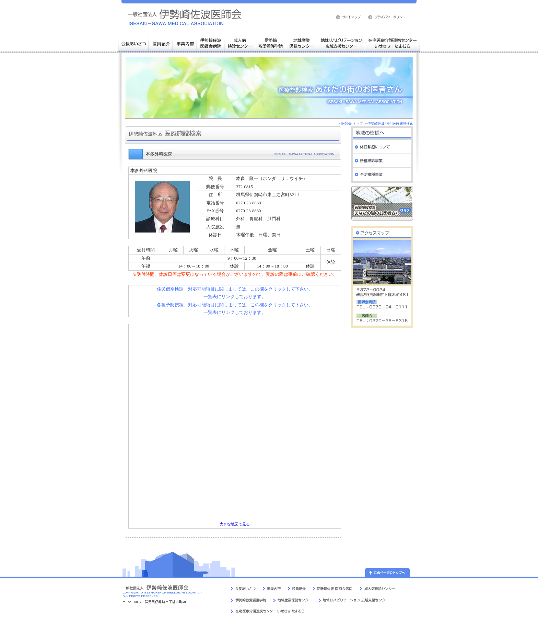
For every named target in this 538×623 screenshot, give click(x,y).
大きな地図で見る (235, 524)
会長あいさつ (133, 43)
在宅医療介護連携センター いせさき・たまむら (392, 43)
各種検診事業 (382, 161)
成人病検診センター (239, 43)
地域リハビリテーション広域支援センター (341, 43)
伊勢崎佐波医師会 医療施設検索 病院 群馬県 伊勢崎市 (185, 17)
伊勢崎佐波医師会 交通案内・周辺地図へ (382, 231)
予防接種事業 (382, 174)
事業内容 (185, 43)
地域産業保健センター (301, 43)
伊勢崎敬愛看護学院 (270, 43)
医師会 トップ (352, 123)
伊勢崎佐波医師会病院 (210, 43)
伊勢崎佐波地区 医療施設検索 (390, 123)
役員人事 (161, 43)
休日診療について (382, 147)
